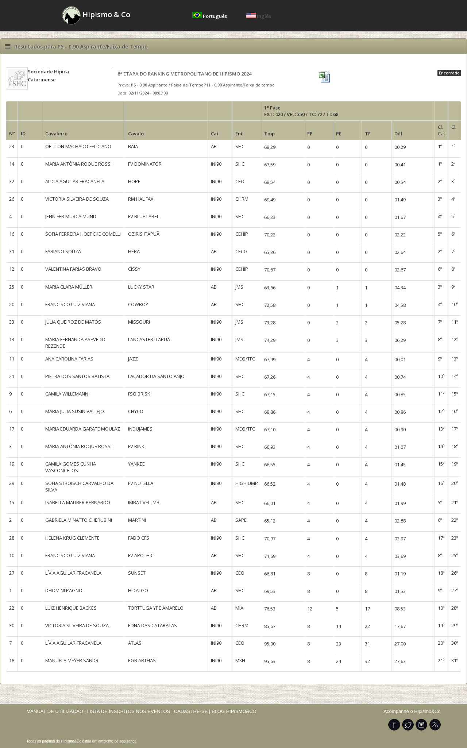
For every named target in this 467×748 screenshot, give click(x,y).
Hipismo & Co (96, 15)
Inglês (258, 16)
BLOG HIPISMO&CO (234, 711)
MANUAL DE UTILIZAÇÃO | (56, 711)
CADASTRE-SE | (193, 711)
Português (210, 16)
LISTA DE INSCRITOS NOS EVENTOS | (130, 711)
